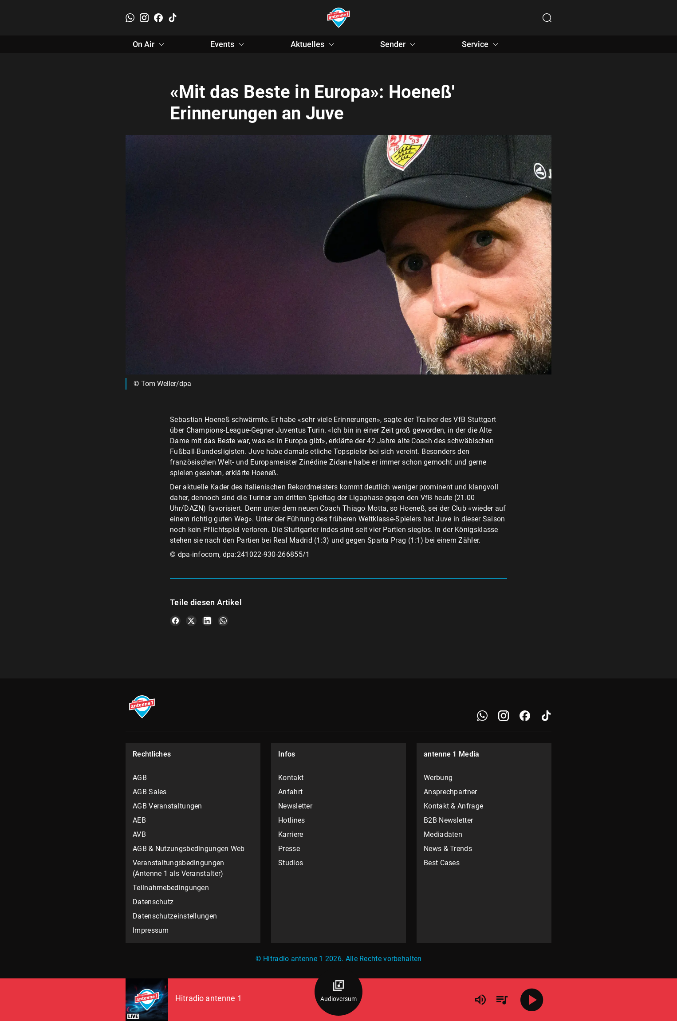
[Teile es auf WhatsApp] (223, 620)
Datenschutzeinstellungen (175, 916)
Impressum (151, 930)
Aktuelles (314, 44)
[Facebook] (158, 17)
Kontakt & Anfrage (453, 806)
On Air (150, 44)
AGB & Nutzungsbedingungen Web (189, 848)
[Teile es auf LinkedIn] (207, 620)
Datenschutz (153, 902)
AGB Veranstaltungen (167, 806)
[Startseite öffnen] (338, 17)
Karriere (290, 834)
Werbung (438, 777)
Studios (290, 863)
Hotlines (291, 820)
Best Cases (442, 863)
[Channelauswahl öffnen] (547, 18)
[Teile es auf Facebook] (175, 620)
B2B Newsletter (448, 820)
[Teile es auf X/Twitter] (191, 620)
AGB (140, 777)
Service (481, 44)
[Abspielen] (532, 999)
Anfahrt (290, 792)
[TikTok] (172, 17)
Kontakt (290, 777)
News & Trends (448, 848)
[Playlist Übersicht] (502, 1000)
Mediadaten (443, 834)
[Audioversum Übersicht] (338, 992)
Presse (289, 848)
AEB (139, 820)
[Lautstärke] (480, 1000)
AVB (139, 834)
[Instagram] (144, 17)
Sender (399, 44)
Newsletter (295, 806)
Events (228, 44)
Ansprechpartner (450, 792)
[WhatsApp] (130, 17)
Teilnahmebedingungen (171, 887)
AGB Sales (150, 792)
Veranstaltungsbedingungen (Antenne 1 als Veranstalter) (178, 868)
